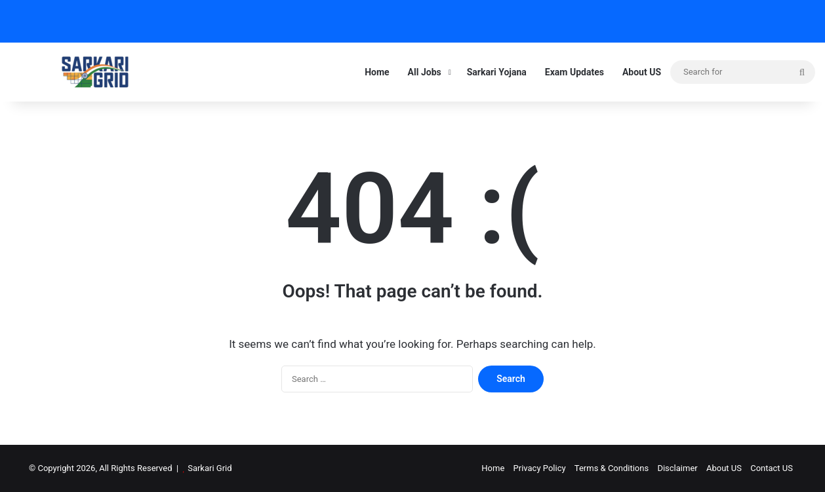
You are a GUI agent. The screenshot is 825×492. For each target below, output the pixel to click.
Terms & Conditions (611, 468)
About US (641, 72)
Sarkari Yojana (497, 72)
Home (377, 72)
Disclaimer (677, 468)
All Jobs (424, 72)
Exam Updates (574, 72)
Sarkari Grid (209, 468)
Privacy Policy (539, 468)
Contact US (771, 468)
